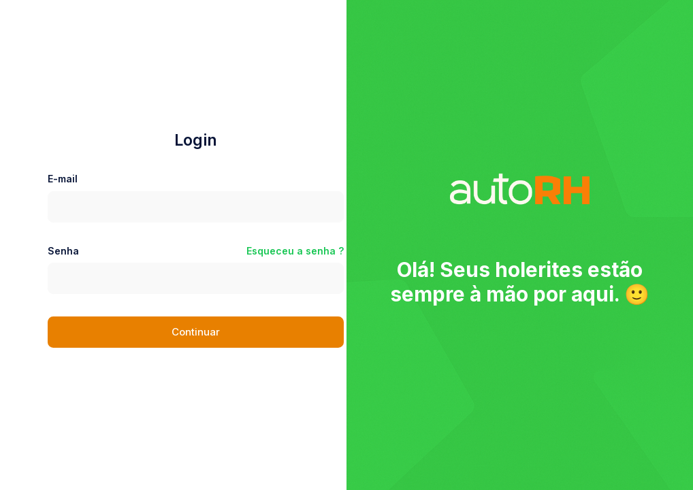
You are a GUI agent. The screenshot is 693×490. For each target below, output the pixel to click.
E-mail (63, 178)
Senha (63, 251)
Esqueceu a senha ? (295, 251)
